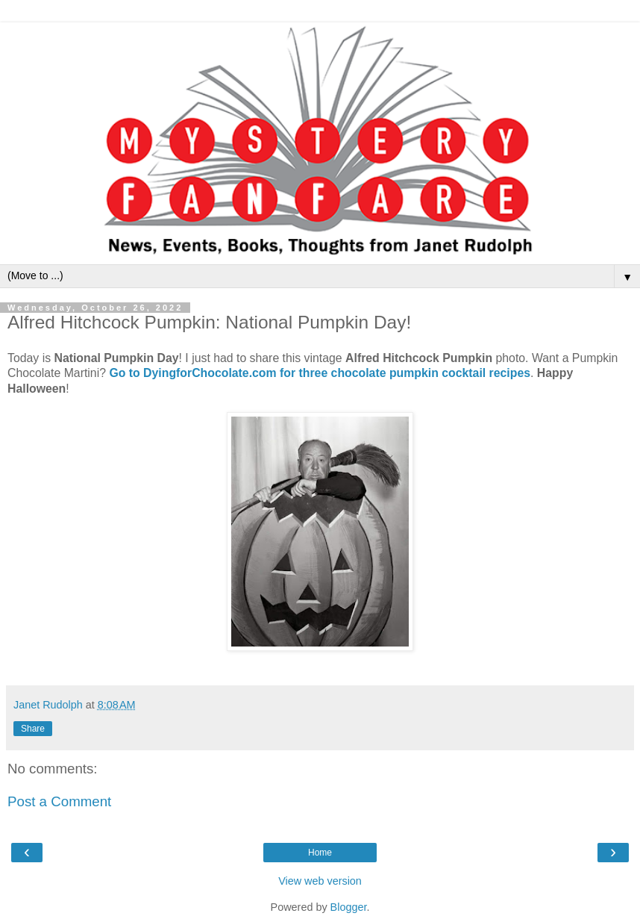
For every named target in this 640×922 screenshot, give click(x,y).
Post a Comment (59, 801)
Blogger (348, 907)
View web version (320, 881)
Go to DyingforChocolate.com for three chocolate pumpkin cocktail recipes (319, 373)
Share (33, 728)
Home (320, 852)
